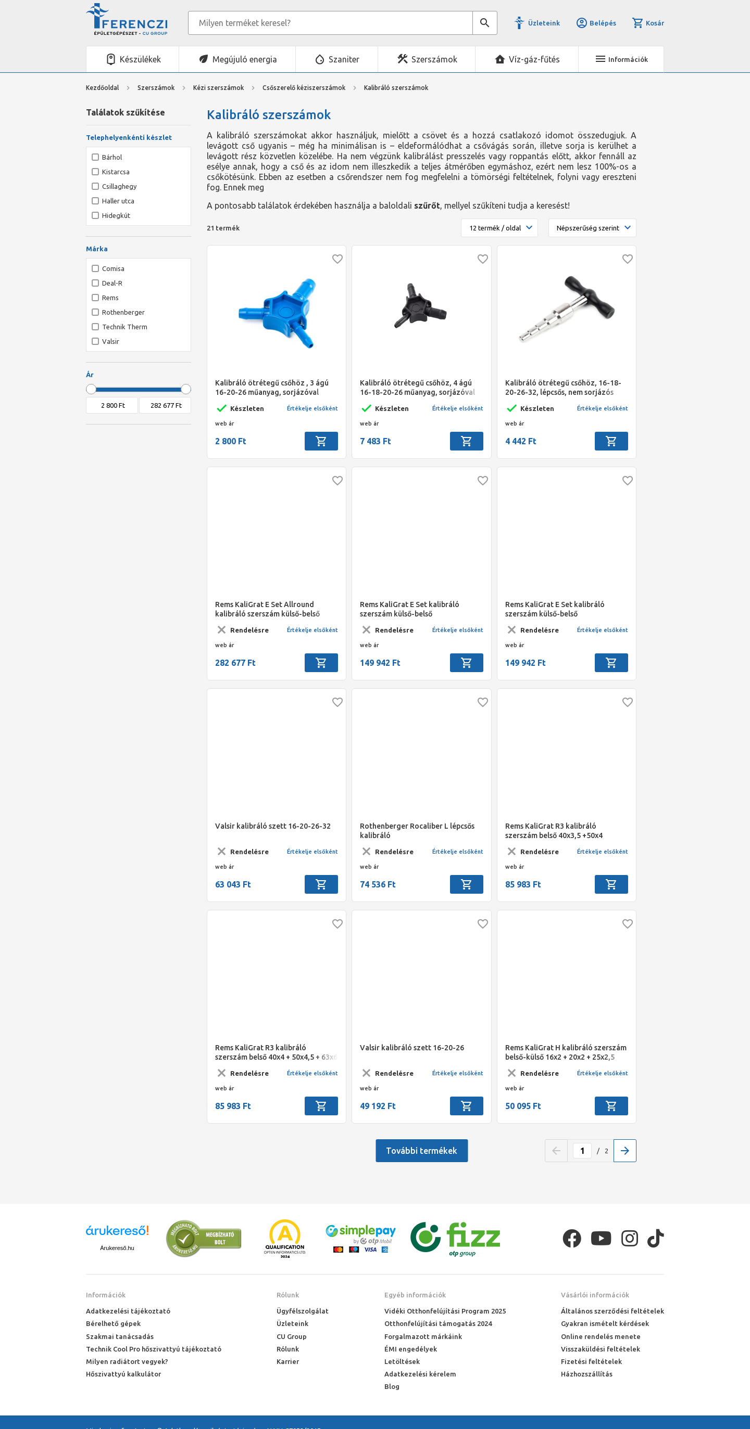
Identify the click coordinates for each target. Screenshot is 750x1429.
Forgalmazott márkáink (423, 1336)
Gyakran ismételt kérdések (605, 1323)
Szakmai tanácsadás (120, 1336)
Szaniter (344, 59)
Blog (391, 1386)
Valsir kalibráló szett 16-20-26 (412, 1048)
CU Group (292, 1336)
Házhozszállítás (586, 1373)
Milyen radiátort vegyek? (127, 1361)
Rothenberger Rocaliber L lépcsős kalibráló (417, 831)
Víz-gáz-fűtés (534, 59)
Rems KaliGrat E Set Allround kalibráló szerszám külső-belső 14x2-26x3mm (267, 609)
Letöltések (402, 1361)
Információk (106, 1294)
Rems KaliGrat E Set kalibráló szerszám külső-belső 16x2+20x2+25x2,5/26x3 (409, 609)
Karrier (288, 1361)
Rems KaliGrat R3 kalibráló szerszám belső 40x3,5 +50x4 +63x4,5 (554, 831)
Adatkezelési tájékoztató (128, 1311)
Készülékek (140, 59)
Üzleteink (544, 23)
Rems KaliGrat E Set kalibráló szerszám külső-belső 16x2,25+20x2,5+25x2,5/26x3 (555, 609)
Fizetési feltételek (591, 1361)
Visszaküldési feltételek (600, 1349)
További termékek (421, 1150)
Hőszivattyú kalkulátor (123, 1373)
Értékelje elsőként (312, 408)
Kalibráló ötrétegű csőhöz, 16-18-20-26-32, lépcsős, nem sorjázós (563, 387)
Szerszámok (434, 59)
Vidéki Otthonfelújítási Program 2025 (445, 1311)
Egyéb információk (415, 1294)
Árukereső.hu (117, 1248)
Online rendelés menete (601, 1336)
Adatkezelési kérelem (420, 1373)
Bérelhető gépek (113, 1323)
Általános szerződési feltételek (612, 1311)
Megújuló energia (245, 59)
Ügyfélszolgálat (303, 1311)
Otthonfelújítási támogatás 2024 (438, 1323)
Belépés (596, 23)
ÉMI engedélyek (410, 1349)
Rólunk (288, 1294)
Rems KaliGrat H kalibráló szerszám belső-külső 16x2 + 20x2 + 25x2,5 (566, 1052)
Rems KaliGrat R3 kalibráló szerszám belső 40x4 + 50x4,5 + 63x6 (276, 1052)
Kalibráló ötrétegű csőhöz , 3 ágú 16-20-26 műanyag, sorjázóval (272, 387)
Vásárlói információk (595, 1294)
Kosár (648, 23)
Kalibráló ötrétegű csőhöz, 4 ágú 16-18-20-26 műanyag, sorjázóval (417, 387)
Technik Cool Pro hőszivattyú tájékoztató (153, 1349)
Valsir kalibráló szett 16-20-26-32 (273, 826)
